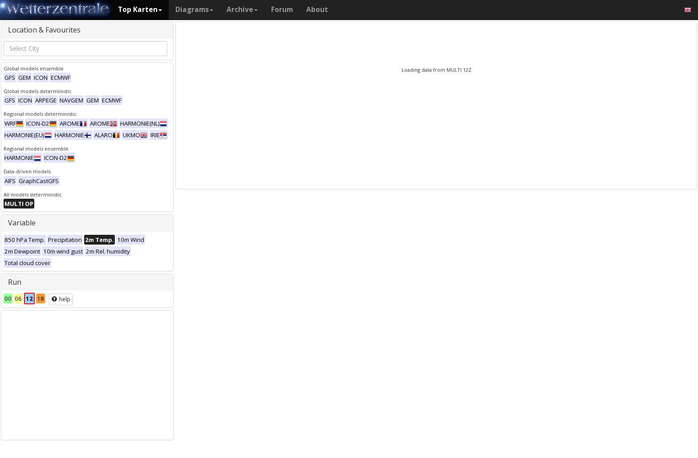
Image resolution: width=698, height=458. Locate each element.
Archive (242, 9)
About (317, 9)
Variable (22, 223)
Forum (282, 9)
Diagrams (194, 9)
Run (14, 282)
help (61, 299)
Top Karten (140, 9)
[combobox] (85, 48)
